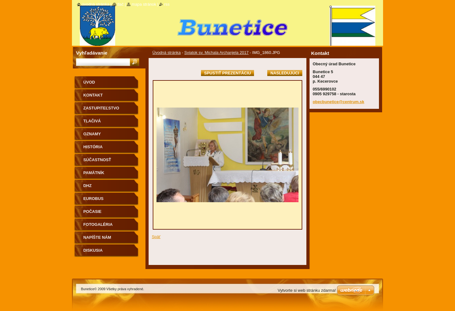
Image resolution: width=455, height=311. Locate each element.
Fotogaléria (98, 224)
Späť (156, 236)
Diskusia (93, 250)
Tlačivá (92, 121)
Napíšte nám (97, 237)
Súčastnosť (97, 159)
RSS (166, 4)
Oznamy (92, 134)
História (93, 146)
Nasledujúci (284, 73)
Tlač (120, 4)
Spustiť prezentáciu (227, 73)
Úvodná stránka (166, 52)
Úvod (89, 82)
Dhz (87, 185)
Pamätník (93, 172)
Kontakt (93, 95)
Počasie (92, 211)
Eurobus (93, 198)
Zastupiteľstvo (101, 108)
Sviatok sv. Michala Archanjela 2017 (216, 52)
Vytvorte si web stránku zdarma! (307, 290)
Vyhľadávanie (91, 53)
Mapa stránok (144, 4)
